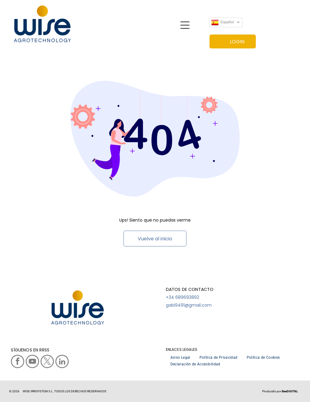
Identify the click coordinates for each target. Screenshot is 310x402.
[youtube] (32, 362)
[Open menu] (185, 25)
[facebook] (17, 362)
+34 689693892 (182, 297)
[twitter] (47, 362)
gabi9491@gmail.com (189, 305)
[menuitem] (180, 357)
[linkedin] (62, 362)
